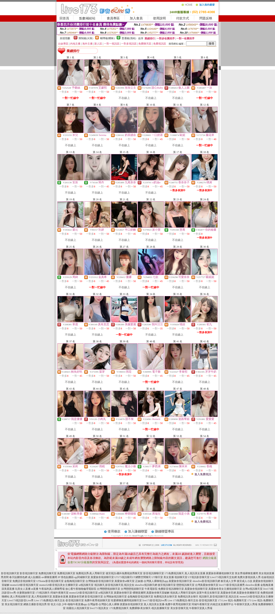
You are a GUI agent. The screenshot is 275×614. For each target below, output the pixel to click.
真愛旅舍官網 (228, 592)
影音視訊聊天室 (10, 573)
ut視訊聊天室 (86, 584)
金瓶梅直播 (266, 584)
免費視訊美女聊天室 (165, 596)
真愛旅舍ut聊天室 (124, 581)
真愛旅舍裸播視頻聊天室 (220, 573)
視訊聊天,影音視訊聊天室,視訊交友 (114, 584)
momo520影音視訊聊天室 (24, 584)
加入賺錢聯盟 (137, 531)
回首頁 (64, 18)
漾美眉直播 (8, 588)
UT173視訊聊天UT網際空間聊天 (133, 577)
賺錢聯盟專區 (164, 531)
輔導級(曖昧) (107, 38)
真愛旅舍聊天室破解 (158, 592)
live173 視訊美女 (99, 608)
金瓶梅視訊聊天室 (74, 581)
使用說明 (159, 18)
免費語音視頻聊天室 (24, 581)
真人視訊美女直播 (195, 573)
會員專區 (113, 18)
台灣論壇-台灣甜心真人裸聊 (103, 604)
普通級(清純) (129, 38)
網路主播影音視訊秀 (35, 604)
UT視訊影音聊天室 (198, 577)
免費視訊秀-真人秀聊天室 (90, 573)
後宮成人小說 (244, 581)
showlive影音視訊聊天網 (206, 581)
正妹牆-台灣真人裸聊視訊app (151, 581)
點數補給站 (87, 18)
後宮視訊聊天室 (167, 584)
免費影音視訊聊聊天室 (171, 588)
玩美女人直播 (23, 588)
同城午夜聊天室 (201, 604)
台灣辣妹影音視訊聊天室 (100, 581)
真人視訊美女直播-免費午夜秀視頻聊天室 (167, 604)
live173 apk (138, 535)
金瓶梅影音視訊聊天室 (140, 596)
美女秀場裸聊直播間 (246, 573)
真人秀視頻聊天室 (20, 596)
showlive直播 (252, 584)
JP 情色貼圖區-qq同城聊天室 (74, 577)
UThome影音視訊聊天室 (50, 581)
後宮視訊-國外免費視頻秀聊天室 (124, 573)
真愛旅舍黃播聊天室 (248, 592)
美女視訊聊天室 (14, 604)
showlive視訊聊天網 (146, 584)
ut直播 (34, 588)
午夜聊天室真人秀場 (245, 604)
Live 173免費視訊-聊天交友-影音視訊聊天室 (59, 600)
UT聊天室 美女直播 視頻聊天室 (169, 577)
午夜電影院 (151, 588)
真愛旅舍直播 (60, 596)
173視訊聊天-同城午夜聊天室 (52, 592)
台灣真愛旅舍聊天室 (206, 584)
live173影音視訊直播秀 (232, 584)
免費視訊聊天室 (47, 573)
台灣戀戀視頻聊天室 (108, 588)
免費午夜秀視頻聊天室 (97, 600)
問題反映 (205, 18)
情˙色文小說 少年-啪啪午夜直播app (67, 604)
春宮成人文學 (228, 581)
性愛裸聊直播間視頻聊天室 (126, 600)
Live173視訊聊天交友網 (223, 577)
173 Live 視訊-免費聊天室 (232, 600)
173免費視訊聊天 (174, 573)
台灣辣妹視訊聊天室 (115, 596)
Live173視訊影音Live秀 (20, 600)
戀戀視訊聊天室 (185, 584)
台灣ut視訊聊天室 (253, 588)
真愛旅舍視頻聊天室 (102, 577)
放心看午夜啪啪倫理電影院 (80, 588)
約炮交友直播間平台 (222, 604)
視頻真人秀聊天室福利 (183, 592)
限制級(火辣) (86, 38)
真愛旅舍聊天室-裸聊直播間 (130, 592)
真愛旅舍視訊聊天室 (180, 581)
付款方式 (182, 18)
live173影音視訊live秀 (154, 600)
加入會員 (136, 18)
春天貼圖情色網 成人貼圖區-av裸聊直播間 (33, 577)
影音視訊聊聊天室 (153, 573)
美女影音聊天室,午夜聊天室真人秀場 (191, 608)
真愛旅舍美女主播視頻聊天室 (225, 588)
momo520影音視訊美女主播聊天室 (58, 584)
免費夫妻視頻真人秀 (249, 577)
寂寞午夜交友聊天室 (208, 592)
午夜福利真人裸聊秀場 (52, 588)
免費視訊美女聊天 (188, 596)
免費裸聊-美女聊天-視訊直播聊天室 (149, 608)
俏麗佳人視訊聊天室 (77, 608)
